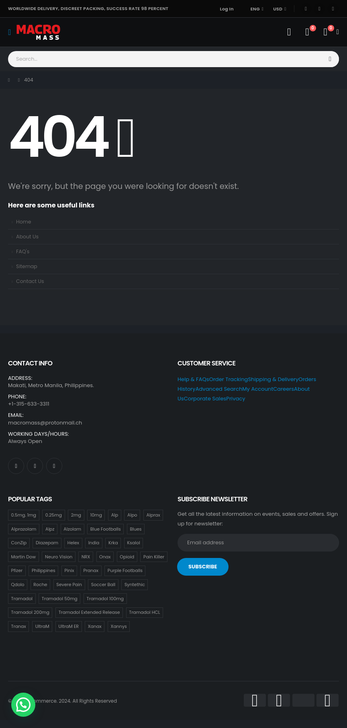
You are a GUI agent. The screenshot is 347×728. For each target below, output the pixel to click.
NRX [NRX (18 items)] (86, 557)
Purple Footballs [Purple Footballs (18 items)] (125, 570)
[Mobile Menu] (12, 32)
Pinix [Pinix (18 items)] (69, 570)
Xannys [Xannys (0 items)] (119, 626)
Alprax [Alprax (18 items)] (153, 515)
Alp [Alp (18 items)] (114, 515)
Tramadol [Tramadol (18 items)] (22, 598)
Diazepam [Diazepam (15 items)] (47, 542)
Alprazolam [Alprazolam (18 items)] (24, 529)
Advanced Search (219, 389)
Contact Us (30, 281)
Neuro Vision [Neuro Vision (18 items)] (58, 557)
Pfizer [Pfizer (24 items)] (17, 570)
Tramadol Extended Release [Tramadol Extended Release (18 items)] (89, 612)
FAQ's (22, 251)
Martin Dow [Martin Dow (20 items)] (23, 557)
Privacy (235, 398)
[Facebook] (306, 8)
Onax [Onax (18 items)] (104, 557)
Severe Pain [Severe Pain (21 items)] (69, 584)
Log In (227, 9)
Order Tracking (228, 379)
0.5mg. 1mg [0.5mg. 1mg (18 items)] (23, 515)
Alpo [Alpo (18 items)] (132, 515)
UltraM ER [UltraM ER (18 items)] (69, 626)
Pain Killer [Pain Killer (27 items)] (153, 557)
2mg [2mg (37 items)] (76, 515)
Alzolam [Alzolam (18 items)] (72, 529)
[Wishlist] (307, 32)
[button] (23, 705)
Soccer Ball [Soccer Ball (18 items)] (103, 584)
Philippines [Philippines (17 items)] (43, 570)
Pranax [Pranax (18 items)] (90, 570)
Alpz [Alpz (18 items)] (50, 529)
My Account (257, 389)
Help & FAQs (193, 379)
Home (23, 221)
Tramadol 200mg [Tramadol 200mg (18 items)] (30, 612)
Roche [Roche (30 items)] (40, 584)
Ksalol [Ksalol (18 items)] (133, 542)
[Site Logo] (38, 32)
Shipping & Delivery (273, 379)
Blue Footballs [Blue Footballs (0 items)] (105, 529)
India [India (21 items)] (93, 542)
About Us (27, 236)
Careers (283, 389)
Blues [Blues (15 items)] (135, 529)
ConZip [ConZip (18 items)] (19, 542)
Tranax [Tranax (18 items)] (18, 626)
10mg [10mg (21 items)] (96, 515)
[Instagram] (333, 8)
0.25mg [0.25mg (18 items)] (53, 515)
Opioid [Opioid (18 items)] (127, 557)
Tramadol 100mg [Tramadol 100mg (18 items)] (105, 598)
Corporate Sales (205, 398)
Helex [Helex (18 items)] (73, 542)
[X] (319, 8)
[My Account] (289, 32)
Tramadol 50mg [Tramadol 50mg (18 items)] (60, 598)
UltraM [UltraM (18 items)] (42, 626)
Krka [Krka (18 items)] (113, 542)
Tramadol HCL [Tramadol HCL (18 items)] (144, 612)
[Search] (330, 59)
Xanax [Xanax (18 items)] (95, 626)
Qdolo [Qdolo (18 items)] (17, 584)
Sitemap (26, 266)
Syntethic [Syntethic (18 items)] (135, 584)
